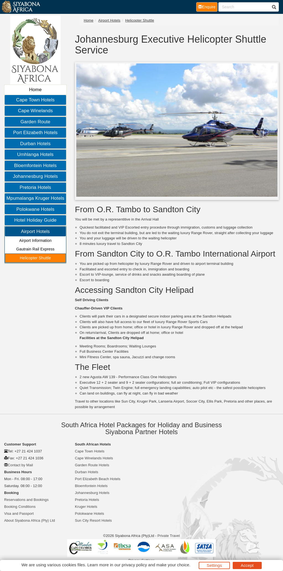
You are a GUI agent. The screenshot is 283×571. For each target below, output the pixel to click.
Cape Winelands (35, 110)
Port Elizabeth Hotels (35, 132)
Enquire (208, 6)
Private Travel (169, 536)
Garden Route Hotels (92, 465)
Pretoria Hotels (35, 187)
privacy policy (134, 564)
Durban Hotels (35, 143)
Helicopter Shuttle (35, 258)
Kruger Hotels (86, 507)
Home (35, 89)
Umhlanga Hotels (35, 154)
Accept (247, 565)
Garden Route (35, 121)
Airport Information (35, 240)
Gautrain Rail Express (35, 249)
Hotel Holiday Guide (35, 220)
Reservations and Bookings (26, 500)
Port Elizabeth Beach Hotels (97, 479)
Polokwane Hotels (35, 209)
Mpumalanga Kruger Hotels (35, 198)
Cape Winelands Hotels (94, 458)
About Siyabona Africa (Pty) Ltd (29, 520)
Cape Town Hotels (35, 100)
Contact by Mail (20, 465)
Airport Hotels (35, 231)
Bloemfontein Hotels (35, 165)
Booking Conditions (20, 507)
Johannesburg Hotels (35, 176)
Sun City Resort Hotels (93, 520)
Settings (214, 565)
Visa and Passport (19, 513)
